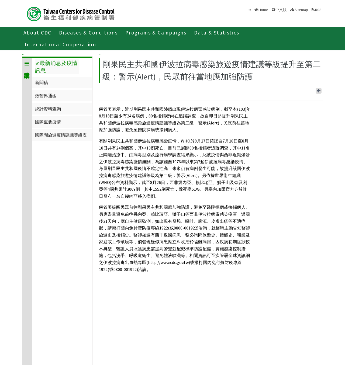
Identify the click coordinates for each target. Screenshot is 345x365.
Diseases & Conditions (88, 32)
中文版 (281, 10)
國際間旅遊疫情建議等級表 (61, 135)
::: (23, 53)
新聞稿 (41, 82)
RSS (318, 9)
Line (311, 90)
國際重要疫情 (48, 121)
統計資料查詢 (48, 109)
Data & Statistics (216, 32)
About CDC (37, 32)
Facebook (310, 90)
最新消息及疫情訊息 (56, 67)
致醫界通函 (46, 95)
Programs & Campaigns (156, 32)
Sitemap (301, 9)
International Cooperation (60, 44)
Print (312, 90)
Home (263, 9)
